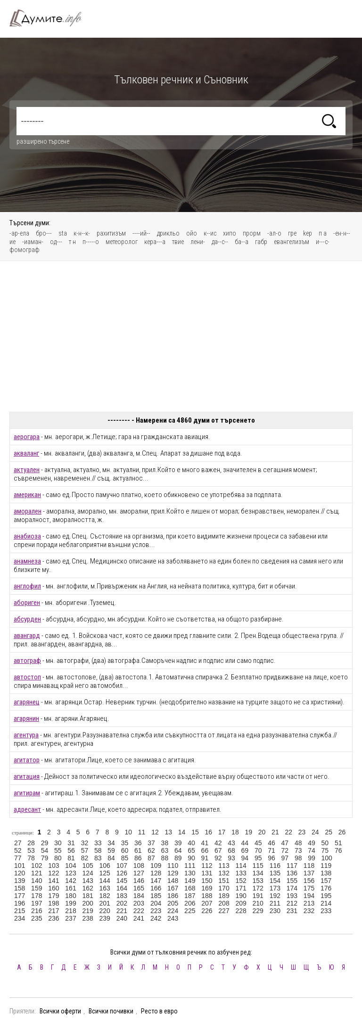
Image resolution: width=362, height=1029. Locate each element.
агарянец (27, 702)
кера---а (154, 241)
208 (223, 903)
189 (223, 895)
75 (325, 850)
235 (36, 918)
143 (87, 880)
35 (125, 843)
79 (45, 858)
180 (70, 895)
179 (53, 895)
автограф (27, 660)
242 (155, 918)
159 (36, 888)
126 (121, 873)
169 (206, 888)
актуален (27, 470)
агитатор (27, 760)
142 (70, 880)
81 (71, 858)
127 (138, 873)
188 (206, 895)
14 (182, 832)
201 (104, 903)
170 (223, 888)
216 (36, 911)
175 (309, 888)
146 (138, 880)
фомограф (24, 249)
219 (87, 911)
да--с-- (220, 241)
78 (31, 858)
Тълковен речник (50, 17)
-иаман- (32, 241)
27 (18, 843)
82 (85, 858)
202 (121, 903)
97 (285, 858)
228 (240, 911)
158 (19, 888)
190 (240, 895)
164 (121, 888)
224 (172, 911)
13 (168, 832)
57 (85, 850)
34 (111, 843)
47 (285, 843)
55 (58, 850)
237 (70, 918)
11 (142, 832)
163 (104, 888)
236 (53, 918)
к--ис (210, 233)
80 (58, 858)
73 (298, 850)
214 (326, 903)
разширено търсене (42, 141)
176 (326, 888)
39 (178, 843)
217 (53, 911)
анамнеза (27, 561)
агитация (27, 776)
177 (19, 895)
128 (155, 873)
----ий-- (141, 233)
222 (138, 911)
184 (138, 895)
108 (138, 865)
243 (172, 918)
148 (172, 880)
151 (223, 880)
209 (240, 903)
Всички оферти (60, 1011)
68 (231, 850)
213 (309, 903)
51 (338, 843)
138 (326, 873)
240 (121, 918)
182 (104, 895)
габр (261, 241)
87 (151, 858)
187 (189, 895)
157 (326, 880)
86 (138, 858)
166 (155, 888)
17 (222, 832)
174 (292, 888)
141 (53, 880)
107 (121, 865)
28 (31, 843)
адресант (27, 809)
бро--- (44, 233)
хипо (229, 233)
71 (271, 850)
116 (275, 865)
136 (292, 873)
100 (326, 858)
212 (292, 903)
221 (121, 911)
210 (258, 903)
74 (311, 850)
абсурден (27, 619)
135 (275, 873)
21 (275, 832)
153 (258, 880)
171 (240, 888)
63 (165, 850)
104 (70, 865)
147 (155, 880)
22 (288, 832)
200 (87, 903)
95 (258, 858)
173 (275, 888)
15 (195, 832)
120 (19, 873)
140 (36, 880)
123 (70, 873)
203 (138, 903)
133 (240, 873)
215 (19, 911)
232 (309, 911)
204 (155, 903)
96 (271, 858)
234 (19, 918)
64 (178, 850)
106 (104, 865)
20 (262, 832)
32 (85, 843)
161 (70, 888)
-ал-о (274, 233)
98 (298, 858)
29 (45, 843)
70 (258, 850)
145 (121, 880)
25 (328, 832)
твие (178, 241)
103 (53, 865)
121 (36, 873)
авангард (27, 635)
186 (172, 895)
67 (218, 850)
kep (307, 233)
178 (36, 895)
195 (326, 895)
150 (206, 880)
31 (71, 843)
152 (240, 880)
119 (326, 865)
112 (206, 865)
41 (205, 843)
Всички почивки (111, 1011)
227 (223, 911)
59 (111, 850)
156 (309, 880)
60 (125, 850)
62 (151, 850)
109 (155, 865)
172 (258, 888)
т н (72, 241)
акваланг (26, 453)
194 (309, 895)
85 (125, 858)
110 (172, 865)
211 (275, 903)
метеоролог (122, 241)
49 (311, 843)
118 (309, 865)
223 (155, 911)
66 (205, 850)
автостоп (27, 677)
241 (138, 918)
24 (315, 832)
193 (292, 895)
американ (27, 494)
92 (218, 858)
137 (309, 873)
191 (258, 895)
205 (172, 903)
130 (189, 873)
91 (205, 858)
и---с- (322, 241)
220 (104, 911)
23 (302, 832)
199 (70, 903)
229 (258, 911)
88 (165, 858)
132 (223, 873)
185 (155, 895)
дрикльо (168, 233)
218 (70, 911)
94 (245, 858)
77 (18, 858)
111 (189, 865)
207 (206, 903)
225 (189, 911)
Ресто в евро (159, 1011)
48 (298, 843)
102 (36, 865)
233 (326, 911)
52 (18, 850)
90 (191, 858)
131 (206, 873)
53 (31, 850)
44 (245, 843)
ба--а (241, 241)
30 (58, 843)
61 (138, 850)
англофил (27, 586)
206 (189, 903)
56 (71, 850)
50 (325, 843)
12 (155, 832)
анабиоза (27, 536)
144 (104, 880)
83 (98, 858)
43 (231, 843)
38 (165, 843)
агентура (26, 735)
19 (248, 832)
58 (98, 850)
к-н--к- (82, 233)
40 (191, 843)
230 (275, 911)
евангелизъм (291, 241)
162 (87, 888)
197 (36, 903)
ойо (191, 233)
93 (231, 858)
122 (53, 873)
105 (87, 865)
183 (121, 895)
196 (19, 903)
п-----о (90, 241)
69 (245, 850)
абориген (27, 602)
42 (218, 843)
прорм (252, 233)
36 (138, 843)
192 (275, 895)
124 (87, 873)
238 (87, 918)
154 (275, 880)
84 (111, 858)
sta (62, 233)
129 (172, 873)
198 (53, 903)
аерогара (27, 437)
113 (223, 865)
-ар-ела (19, 233)
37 (151, 843)
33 (98, 843)
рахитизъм (111, 233)
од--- (56, 241)
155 (292, 880)
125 (104, 873)
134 (258, 873)
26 (342, 832)
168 (189, 888)
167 (172, 888)
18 (235, 832)
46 (271, 843)
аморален (27, 511)
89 (178, 858)
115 (258, 865)
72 (285, 850)
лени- (197, 241)
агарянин (26, 718)
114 (240, 865)
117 (292, 865)
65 (191, 850)
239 (104, 918)
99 (311, 858)
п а (323, 233)
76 (338, 850)
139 (19, 880)
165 (138, 888)
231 (292, 911)
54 (45, 850)
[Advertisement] (181, 336)
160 (53, 888)
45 (258, 843)
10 (128, 832)
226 (206, 911)
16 (208, 832)
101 (19, 865)
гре (292, 233)
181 (87, 895)
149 (189, 880)
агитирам (27, 793)
